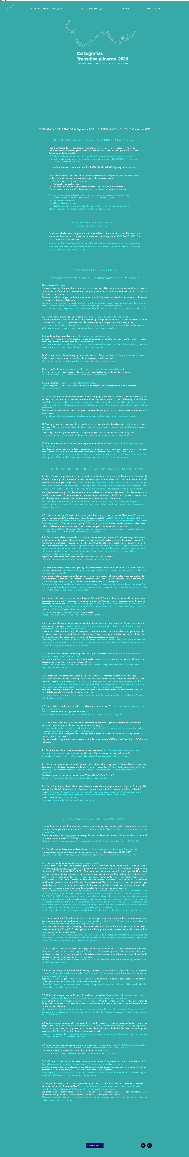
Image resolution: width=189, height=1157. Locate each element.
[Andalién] (149, 1145)
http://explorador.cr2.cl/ (62, 868)
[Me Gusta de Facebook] (52, 1145)
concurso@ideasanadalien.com (61, 300)
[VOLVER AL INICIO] (95, 1145)
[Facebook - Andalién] (143, 1145)
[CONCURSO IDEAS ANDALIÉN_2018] (92, 10)
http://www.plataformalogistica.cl (85, 1031)
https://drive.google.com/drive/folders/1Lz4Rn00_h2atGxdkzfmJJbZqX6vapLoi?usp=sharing (93, 167)
